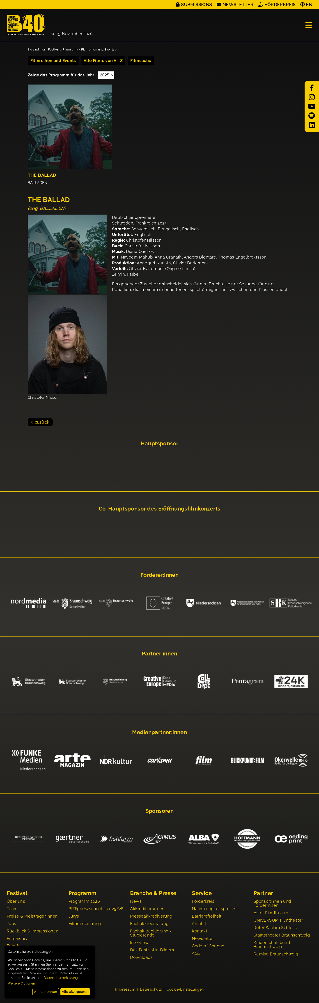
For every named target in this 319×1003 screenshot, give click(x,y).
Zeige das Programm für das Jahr (62, 75)
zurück (42, 422)
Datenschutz (151, 990)
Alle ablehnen (45, 992)
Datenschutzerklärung (61, 978)
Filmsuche (140, 60)
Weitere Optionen (21, 983)
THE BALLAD (42, 175)
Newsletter (238, 4)
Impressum (125, 990)
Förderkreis (280, 4)
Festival (54, 49)
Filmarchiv (70, 49)
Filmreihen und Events (97, 49)
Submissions (196, 4)
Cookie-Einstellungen (185, 990)
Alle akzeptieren (75, 992)
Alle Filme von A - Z (103, 60)
